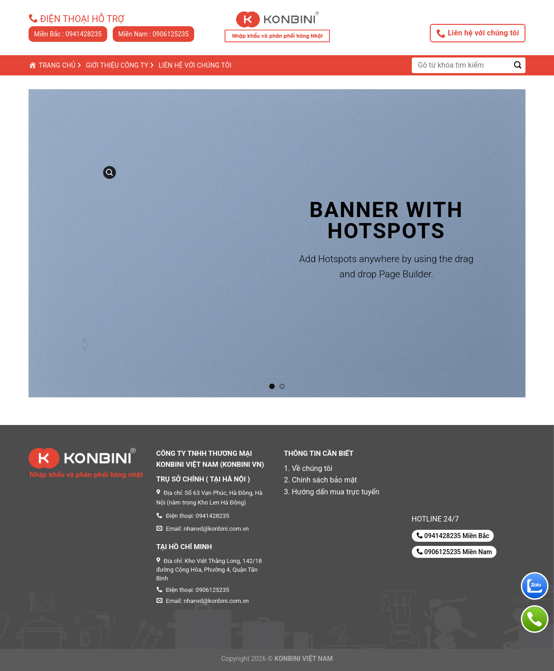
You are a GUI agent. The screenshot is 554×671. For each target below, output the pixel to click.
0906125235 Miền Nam (454, 552)
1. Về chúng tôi (308, 468)
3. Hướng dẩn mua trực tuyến (331, 491)
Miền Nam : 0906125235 (153, 34)
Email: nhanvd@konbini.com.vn (202, 600)
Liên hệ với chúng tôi (477, 33)
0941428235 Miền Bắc (453, 535)
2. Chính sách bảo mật (320, 480)
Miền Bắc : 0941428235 (68, 34)
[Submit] (517, 65)
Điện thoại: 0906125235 (193, 589)
